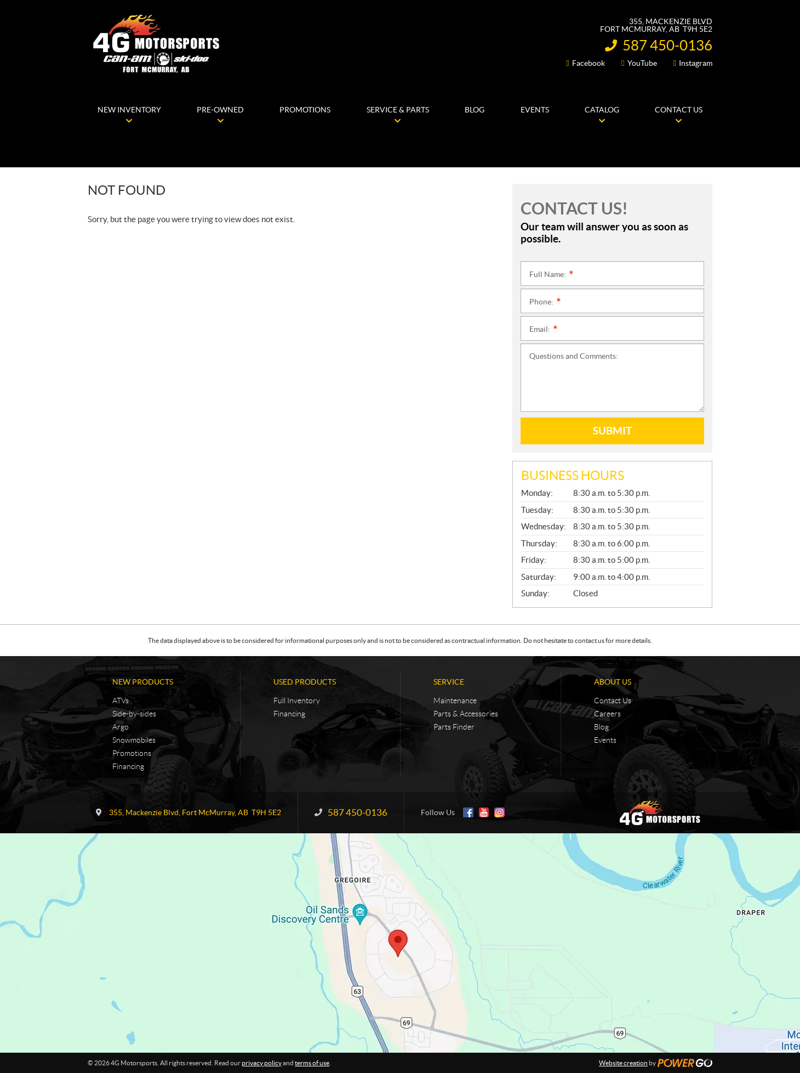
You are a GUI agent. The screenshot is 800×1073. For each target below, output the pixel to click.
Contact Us (612, 700)
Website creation (623, 1062)
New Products (142, 681)
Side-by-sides (134, 713)
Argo (120, 726)
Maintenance (455, 700)
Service (448, 681)
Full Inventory (296, 700)
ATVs (120, 700)
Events (605, 740)
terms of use (312, 1062)
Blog (601, 726)
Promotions (131, 753)
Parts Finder (454, 726)
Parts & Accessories (465, 713)
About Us (612, 681)
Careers (607, 713)
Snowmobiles (134, 740)
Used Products (304, 681)
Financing (128, 766)
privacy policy (262, 1062)
